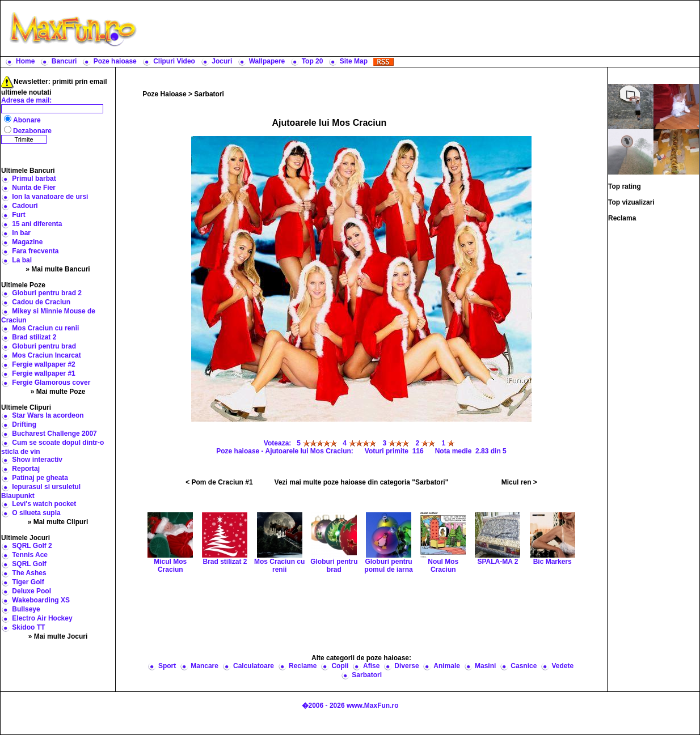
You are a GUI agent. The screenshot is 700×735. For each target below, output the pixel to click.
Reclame (303, 666)
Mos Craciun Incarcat (46, 355)
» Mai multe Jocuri (58, 636)
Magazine (27, 242)
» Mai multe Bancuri (58, 269)
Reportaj (26, 469)
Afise (371, 666)
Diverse (406, 666)
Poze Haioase (164, 94)
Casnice (524, 666)
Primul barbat (34, 178)
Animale (446, 666)
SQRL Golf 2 (32, 546)
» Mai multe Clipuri (58, 522)
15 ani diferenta (37, 224)
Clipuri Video (174, 61)
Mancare (204, 666)
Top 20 (312, 61)
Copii (339, 666)
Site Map (354, 61)
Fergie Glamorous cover (51, 382)
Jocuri (222, 61)
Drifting (24, 424)
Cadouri (24, 206)
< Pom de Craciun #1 (218, 482)
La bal (22, 260)
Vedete (562, 666)
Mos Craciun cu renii (45, 328)
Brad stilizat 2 (34, 337)
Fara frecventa (35, 251)
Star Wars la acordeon (47, 415)
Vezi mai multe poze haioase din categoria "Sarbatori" (362, 482)
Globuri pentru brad (44, 346)
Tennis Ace (30, 555)
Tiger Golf (28, 582)
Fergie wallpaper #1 (43, 373)
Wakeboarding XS (41, 600)
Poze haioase (115, 61)
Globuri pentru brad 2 (47, 293)
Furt (18, 215)
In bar (21, 233)
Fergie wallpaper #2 (43, 364)
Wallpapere (267, 61)
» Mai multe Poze (58, 392)
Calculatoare (253, 666)
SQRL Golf (29, 564)
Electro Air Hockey (42, 618)
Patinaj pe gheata (40, 478)
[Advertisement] (420, 28)
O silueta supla (36, 513)
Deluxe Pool (31, 591)
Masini (485, 666)
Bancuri (64, 61)
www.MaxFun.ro (373, 705)
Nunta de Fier (34, 188)
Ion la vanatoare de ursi (50, 197)
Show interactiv (37, 460)
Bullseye (26, 609)
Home (25, 61)
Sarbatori (209, 94)
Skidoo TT (28, 627)
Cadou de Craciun (41, 302)
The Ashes (29, 573)
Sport (167, 666)
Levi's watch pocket (44, 504)
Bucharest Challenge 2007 (54, 433)
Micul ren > (519, 482)
